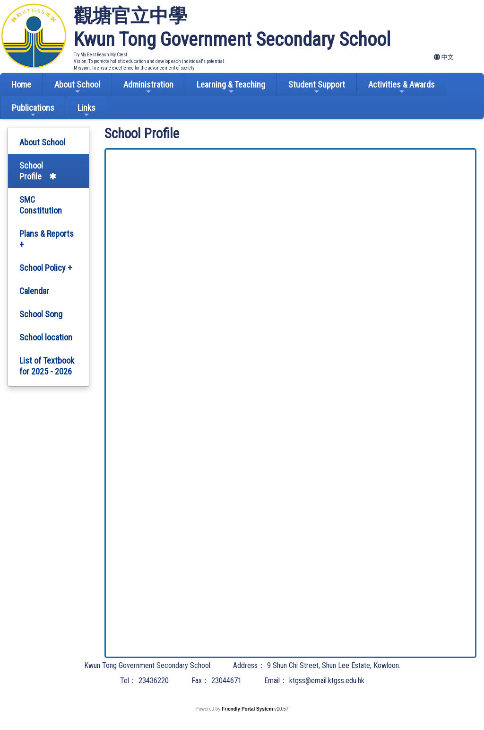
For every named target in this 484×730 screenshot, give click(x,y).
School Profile (31, 170)
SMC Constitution (40, 205)
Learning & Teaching (231, 87)
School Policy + (45, 268)
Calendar (34, 291)
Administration (148, 87)
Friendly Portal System (248, 709)
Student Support (316, 87)
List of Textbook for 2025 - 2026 (46, 366)
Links (86, 110)
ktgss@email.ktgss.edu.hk (326, 680)
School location (45, 337)
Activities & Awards (401, 87)
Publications (33, 110)
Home (21, 84)
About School (77, 87)
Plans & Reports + (46, 239)
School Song (40, 314)
